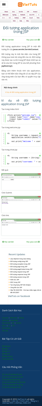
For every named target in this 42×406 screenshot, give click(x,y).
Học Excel (6, 320)
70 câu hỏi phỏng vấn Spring (12, 385)
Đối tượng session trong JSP (19, 277)
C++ (9, 325)
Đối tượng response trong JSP (20, 274)
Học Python (6, 328)
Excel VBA (14, 320)
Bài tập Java (6, 346)
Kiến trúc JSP (14, 280)
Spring (21, 318)
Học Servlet (6, 323)
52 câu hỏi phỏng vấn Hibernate (13, 382)
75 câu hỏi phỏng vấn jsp (11, 379)
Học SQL (5, 331)
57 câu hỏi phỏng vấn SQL (11, 387)
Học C (4, 325)
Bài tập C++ (6, 351)
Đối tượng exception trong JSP (20, 264)
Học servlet (8, 39)
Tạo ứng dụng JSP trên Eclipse (20, 285)
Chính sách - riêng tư (29, 401)
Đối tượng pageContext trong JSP (21, 269)
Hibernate (14, 318)
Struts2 (18, 323)
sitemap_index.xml (23, 403)
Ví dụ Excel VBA (7, 359)
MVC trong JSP (15, 282)
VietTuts (27, 5)
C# (13, 325)
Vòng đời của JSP (16, 287)
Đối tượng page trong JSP (18, 266)
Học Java (5, 318)
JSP (13, 323)
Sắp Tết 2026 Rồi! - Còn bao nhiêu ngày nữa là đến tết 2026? (25, 291)
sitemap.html (8, 403)
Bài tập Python (7, 356)
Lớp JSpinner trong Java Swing (20, 259)
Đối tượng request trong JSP (19, 272)
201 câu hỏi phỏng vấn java (12, 374)
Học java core (33, 39)
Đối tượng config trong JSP (19, 261)
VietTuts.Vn (22, 399)
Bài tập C (5, 349)
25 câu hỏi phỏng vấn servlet (12, 377)
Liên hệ (15, 401)
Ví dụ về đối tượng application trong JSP (20, 92)
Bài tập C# (6, 354)
